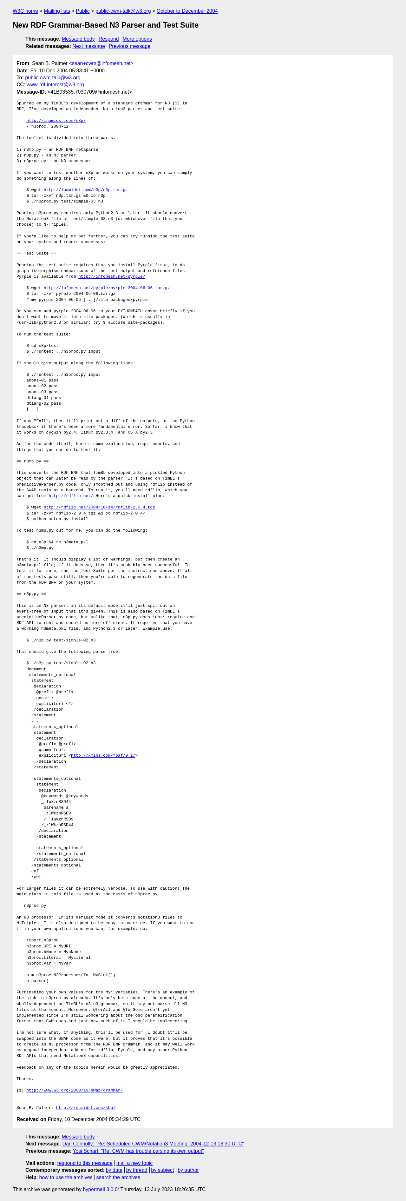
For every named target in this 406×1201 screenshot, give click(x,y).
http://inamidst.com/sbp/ (85, 1108)
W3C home (25, 11)
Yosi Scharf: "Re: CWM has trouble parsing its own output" (138, 1151)
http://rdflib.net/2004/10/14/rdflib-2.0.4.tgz (99, 507)
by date (114, 1170)
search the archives (118, 1177)
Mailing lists (57, 11)
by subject (162, 1170)
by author (188, 1170)
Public (83, 11)
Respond (109, 39)
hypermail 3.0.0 (100, 1189)
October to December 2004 (187, 11)
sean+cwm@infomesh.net (101, 63)
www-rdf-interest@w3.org (55, 84)
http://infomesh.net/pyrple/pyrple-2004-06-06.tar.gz (107, 288)
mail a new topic (134, 1163)
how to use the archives (66, 1177)
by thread (136, 1170)
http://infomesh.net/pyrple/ (111, 277)
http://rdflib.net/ (71, 496)
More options (137, 39)
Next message (89, 46)
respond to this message (84, 1163)
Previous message (130, 46)
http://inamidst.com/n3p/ (56, 121)
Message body (78, 39)
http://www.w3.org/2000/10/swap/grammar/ (74, 1090)
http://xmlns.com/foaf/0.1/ (103, 756)
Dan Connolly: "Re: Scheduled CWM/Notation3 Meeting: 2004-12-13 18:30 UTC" (153, 1143)
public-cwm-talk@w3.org (123, 11)
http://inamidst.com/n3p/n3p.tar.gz (86, 190)
